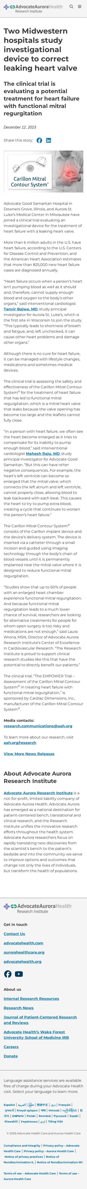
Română (45, 1116)
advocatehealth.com (23, 943)
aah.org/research (20, 743)
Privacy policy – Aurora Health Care (49, 1151)
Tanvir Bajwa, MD (21, 309)
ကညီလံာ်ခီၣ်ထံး (69, 1110)
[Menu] (79, 6)
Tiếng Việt (55, 1121)
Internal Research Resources (31, 999)
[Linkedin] (48, 140)
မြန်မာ (31, 1105)
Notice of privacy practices (24, 1156)
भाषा (43, 1110)
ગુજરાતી (9, 1110)
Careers (11, 1047)
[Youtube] (19, 975)
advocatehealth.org (22, 961)
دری (53, 1105)
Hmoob (54, 1110)
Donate (11, 1056)
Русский (60, 1116)
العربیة (22, 1105)
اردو (43, 1121)
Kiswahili (11, 1121)
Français (64, 1105)
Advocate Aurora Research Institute (38, 793)
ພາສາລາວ (18, 1116)
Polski (31, 1116)
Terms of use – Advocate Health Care (30, 1173)
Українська (29, 1121)
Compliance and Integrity (22, 1145)
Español (9, 1105)
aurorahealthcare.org (24, 952)
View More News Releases (29, 754)
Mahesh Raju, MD (43, 454)
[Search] (71, 6)
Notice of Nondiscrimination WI (60, 1162)
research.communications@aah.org (38, 726)
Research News (19, 1008)
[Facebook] (39, 140)
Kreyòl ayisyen (27, 1110)
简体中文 (42, 1105)
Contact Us (14, 934)
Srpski (74, 1116)
